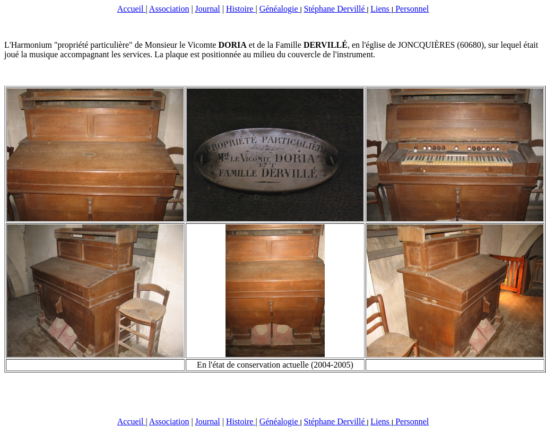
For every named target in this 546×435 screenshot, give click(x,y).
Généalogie (279, 8)
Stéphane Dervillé (335, 8)
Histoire (241, 8)
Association (169, 8)
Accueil (131, 8)
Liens (381, 8)
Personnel (411, 8)
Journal (207, 8)
